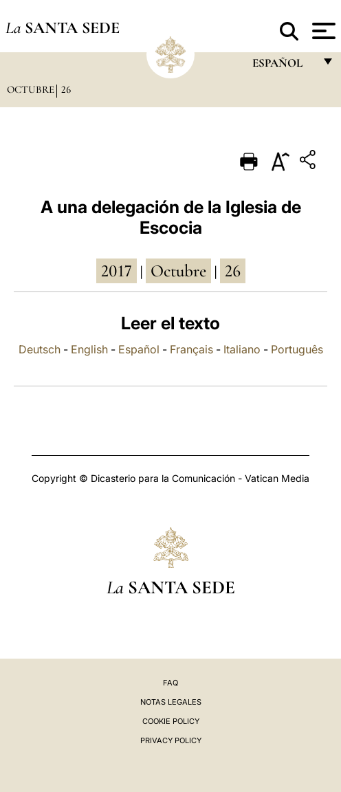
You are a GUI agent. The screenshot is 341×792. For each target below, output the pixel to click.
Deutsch (39, 349)
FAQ (170, 683)
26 (66, 89)
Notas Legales (170, 702)
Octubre (30, 89)
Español (139, 349)
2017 (116, 271)
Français (191, 349)
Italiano (242, 349)
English (89, 349)
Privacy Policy (170, 740)
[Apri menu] (322, 31)
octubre (178, 271)
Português (297, 349)
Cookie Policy (170, 721)
